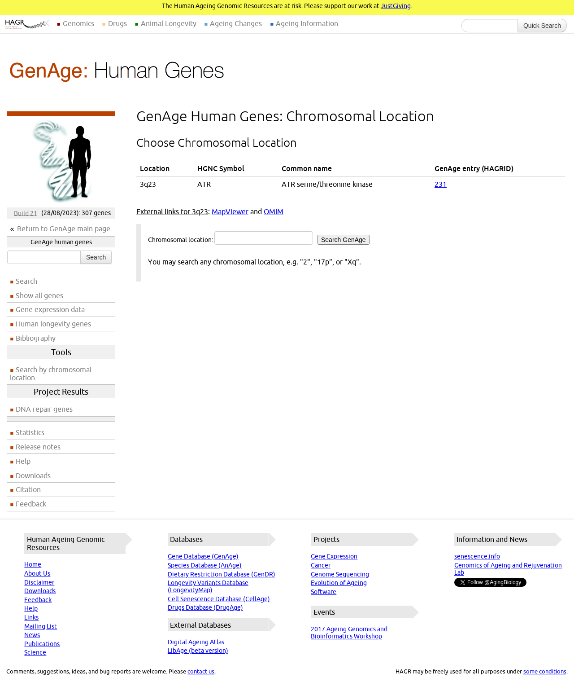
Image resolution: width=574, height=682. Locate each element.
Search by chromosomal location (50, 373)
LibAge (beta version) (198, 650)
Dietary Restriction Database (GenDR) (221, 574)
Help (23, 461)
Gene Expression (334, 556)
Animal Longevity (168, 23)
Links (31, 617)
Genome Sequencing (340, 574)
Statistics (30, 432)
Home (32, 564)
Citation (28, 489)
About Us (37, 573)
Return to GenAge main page (63, 228)
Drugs (117, 23)
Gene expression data (50, 309)
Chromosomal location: (259, 238)
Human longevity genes (53, 324)
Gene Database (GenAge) (203, 556)
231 (441, 184)
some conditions (544, 671)
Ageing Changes (236, 23)
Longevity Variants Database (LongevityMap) (208, 586)
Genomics (78, 23)
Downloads (33, 475)
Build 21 (25, 212)
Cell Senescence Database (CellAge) (219, 599)
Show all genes (39, 295)
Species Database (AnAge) (205, 565)
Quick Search (542, 25)
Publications (42, 643)
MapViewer (230, 211)
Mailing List (40, 626)
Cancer (320, 565)
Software (323, 591)
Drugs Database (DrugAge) (205, 607)
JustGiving (396, 5)
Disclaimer (39, 582)
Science (35, 652)
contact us (200, 671)
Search (96, 257)
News (32, 634)
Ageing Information (307, 23)
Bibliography (36, 338)
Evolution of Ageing (339, 582)
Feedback (31, 504)
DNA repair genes (44, 409)
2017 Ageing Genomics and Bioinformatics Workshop (349, 632)
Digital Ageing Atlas (196, 642)
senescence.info (477, 556)
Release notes (38, 447)
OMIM (273, 211)
